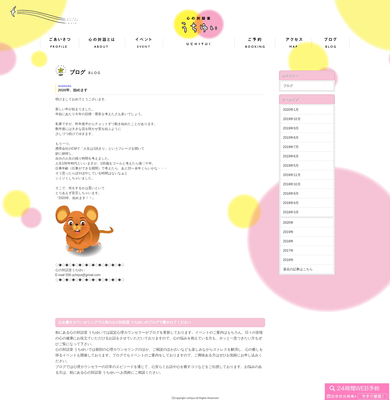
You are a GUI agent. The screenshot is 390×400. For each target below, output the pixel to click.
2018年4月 (291, 203)
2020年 (288, 223)
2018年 (288, 241)
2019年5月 (291, 166)
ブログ (288, 86)
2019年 (288, 232)
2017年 (288, 251)
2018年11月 (292, 175)
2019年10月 (292, 119)
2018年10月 (292, 184)
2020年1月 (291, 110)
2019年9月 (291, 128)
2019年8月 (291, 138)
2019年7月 (291, 147)
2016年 (288, 260)
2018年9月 (291, 193)
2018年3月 (291, 212)
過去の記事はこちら (298, 269)
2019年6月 (291, 156)
